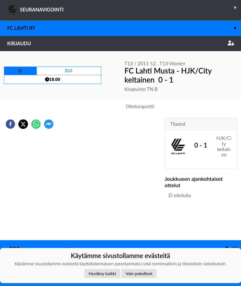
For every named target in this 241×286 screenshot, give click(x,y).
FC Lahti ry (124, 28)
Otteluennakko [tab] (102, 106)
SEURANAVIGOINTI (124, 7)
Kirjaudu (120, 43)
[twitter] (23, 124)
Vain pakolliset (139, 273)
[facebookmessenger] (49, 124)
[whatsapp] (36, 124)
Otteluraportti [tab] (140, 106)
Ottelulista (181, 222)
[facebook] (10, 124)
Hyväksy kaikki (102, 273)
